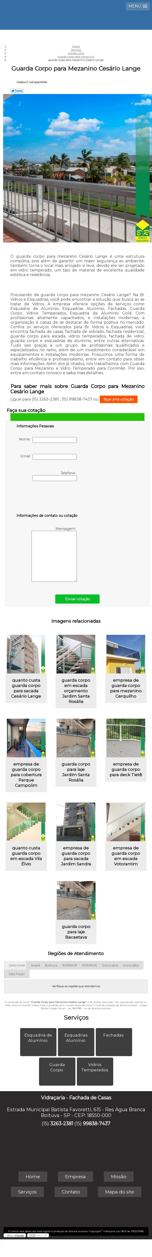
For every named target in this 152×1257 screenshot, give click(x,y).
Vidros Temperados (95, 1067)
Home (33, 1176)
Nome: (48, 440)
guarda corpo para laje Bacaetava (76, 932)
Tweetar (17, 90)
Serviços (76, 1017)
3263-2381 (61, 1123)
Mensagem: (54, 554)
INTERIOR (69, 965)
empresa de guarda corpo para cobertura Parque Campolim (26, 775)
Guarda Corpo (57, 1067)
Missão (118, 1176)
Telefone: (54, 476)
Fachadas (114, 1035)
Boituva (51, 965)
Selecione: (17, 965)
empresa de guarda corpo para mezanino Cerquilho (126, 688)
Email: (48, 457)
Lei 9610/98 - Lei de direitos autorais (89, 1008)
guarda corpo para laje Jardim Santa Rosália (76, 772)
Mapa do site (119, 1192)
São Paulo (17, 974)
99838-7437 (96, 1123)
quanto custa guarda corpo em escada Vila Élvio (26, 856)
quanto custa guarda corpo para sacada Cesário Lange (26, 688)
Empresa (75, 1176)
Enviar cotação (77, 599)
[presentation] (47, 498)
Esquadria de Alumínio (38, 1038)
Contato (71, 1192)
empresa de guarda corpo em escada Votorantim (126, 856)
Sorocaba (110, 965)
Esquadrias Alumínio (76, 1038)
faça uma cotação (119, 399)
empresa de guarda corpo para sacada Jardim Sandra (76, 856)
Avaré (35, 965)
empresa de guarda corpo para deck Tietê (126, 769)
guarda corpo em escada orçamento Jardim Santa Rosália (76, 691)
